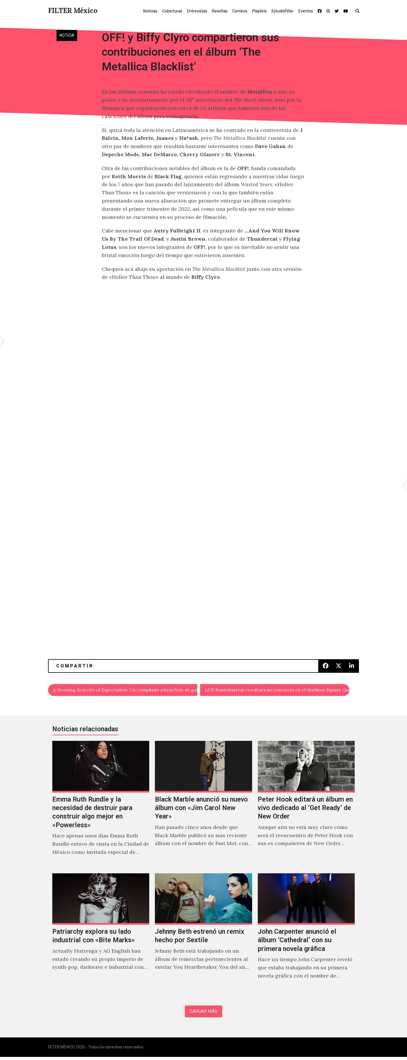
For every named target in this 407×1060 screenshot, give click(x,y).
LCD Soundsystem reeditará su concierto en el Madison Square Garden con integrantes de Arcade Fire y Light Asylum (277, 690)
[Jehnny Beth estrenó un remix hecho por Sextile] (203, 934)
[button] (358, 11)
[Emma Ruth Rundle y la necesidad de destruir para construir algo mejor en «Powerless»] (100, 806)
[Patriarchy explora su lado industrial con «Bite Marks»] (100, 934)
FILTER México (73, 10)
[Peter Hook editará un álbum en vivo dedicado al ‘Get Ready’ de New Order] (306, 806)
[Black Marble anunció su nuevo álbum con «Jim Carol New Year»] (203, 806)
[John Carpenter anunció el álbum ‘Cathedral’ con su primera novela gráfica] (306, 934)
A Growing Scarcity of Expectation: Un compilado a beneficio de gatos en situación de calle (125, 690)
